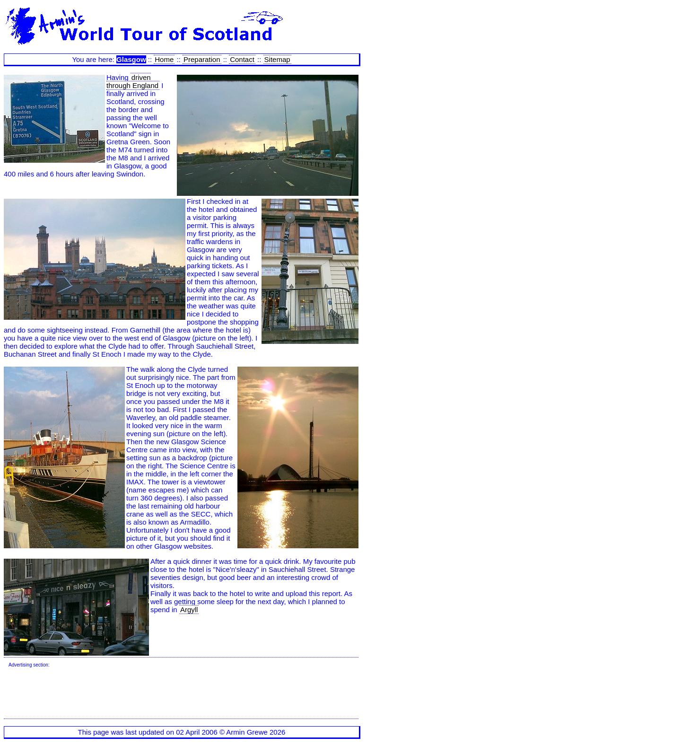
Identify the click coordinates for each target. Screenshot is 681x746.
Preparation (201, 59)
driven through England (132, 81)
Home (164, 59)
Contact (242, 59)
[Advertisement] (181, 693)
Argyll (189, 610)
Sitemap (277, 59)
